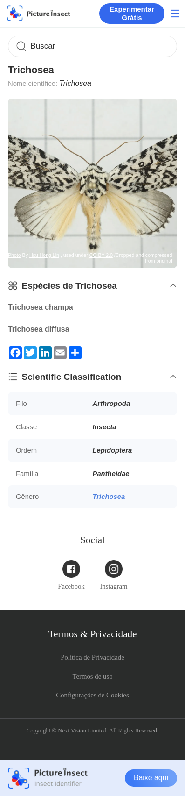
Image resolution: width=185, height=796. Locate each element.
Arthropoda (111, 403)
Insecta (104, 427)
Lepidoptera (112, 450)
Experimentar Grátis (132, 13)
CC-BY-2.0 (101, 255)
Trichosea (109, 496)
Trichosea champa (40, 307)
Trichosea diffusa (38, 329)
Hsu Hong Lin (44, 255)
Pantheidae (111, 473)
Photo (14, 255)
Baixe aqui (151, 778)
